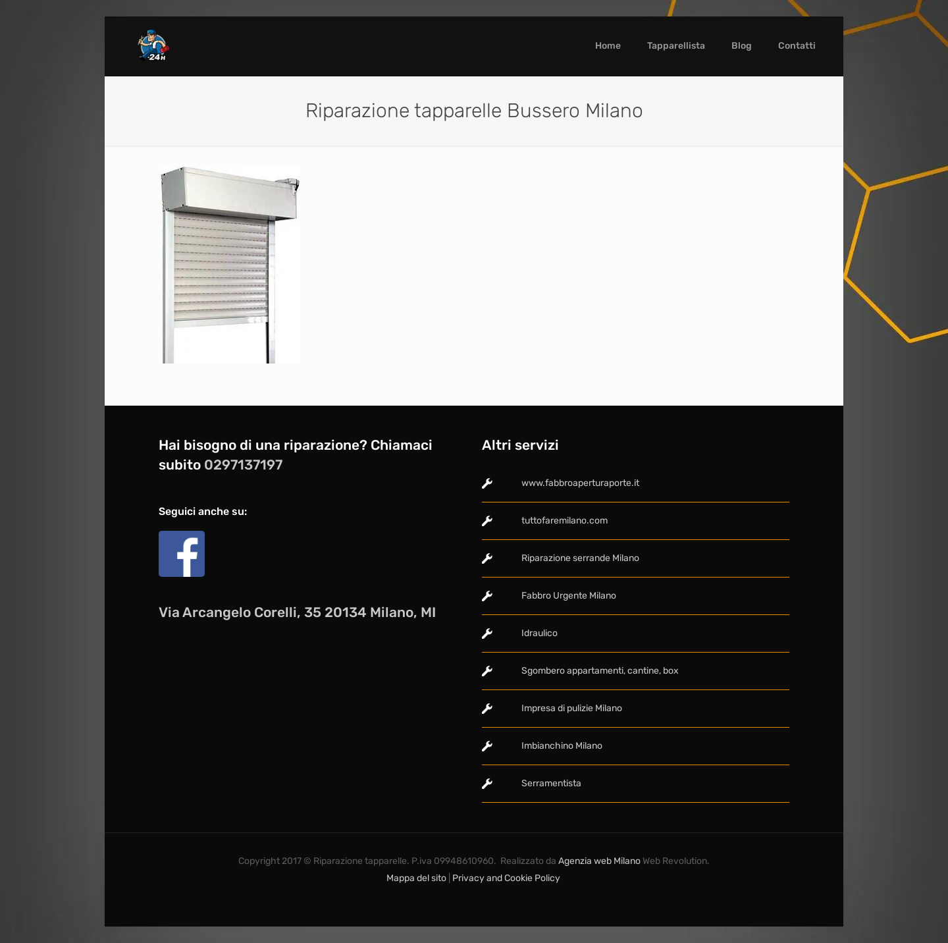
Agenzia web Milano (598, 861)
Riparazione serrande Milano (580, 558)
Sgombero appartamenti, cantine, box (600, 670)
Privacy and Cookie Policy (507, 878)
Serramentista (551, 783)
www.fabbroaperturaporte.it (580, 483)
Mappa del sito (416, 878)
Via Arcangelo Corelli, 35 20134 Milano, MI (297, 612)
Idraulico (539, 633)
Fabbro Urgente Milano (568, 595)
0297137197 (243, 464)
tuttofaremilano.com (564, 520)
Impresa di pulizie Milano (571, 708)
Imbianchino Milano (561, 745)
